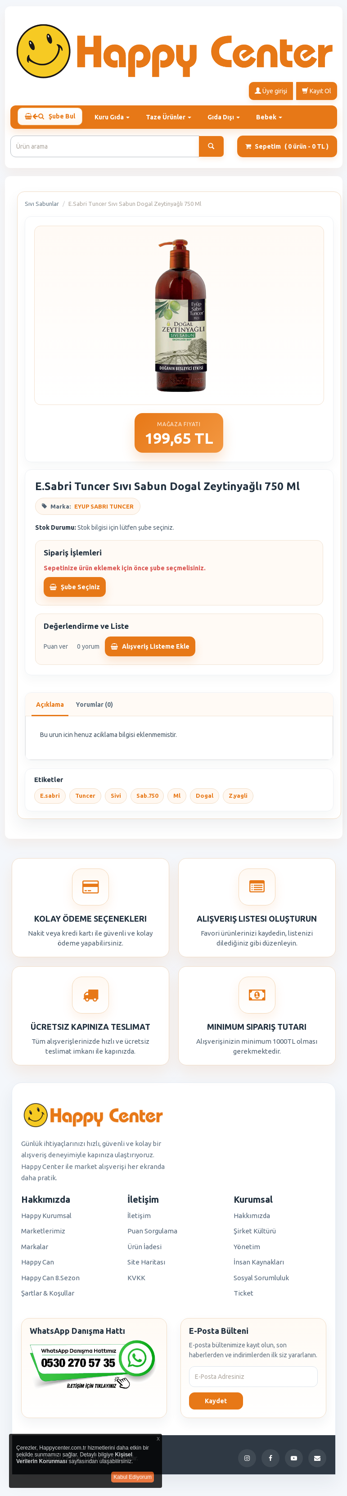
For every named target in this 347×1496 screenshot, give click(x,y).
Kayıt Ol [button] (316, 90)
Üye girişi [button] (271, 90)
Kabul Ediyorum (132, 1477)
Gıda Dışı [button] (228, 116)
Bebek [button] (273, 116)
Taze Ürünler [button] (172, 116)
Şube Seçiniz (75, 590)
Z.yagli (238, 799)
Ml (176, 799)
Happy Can (37, 1265)
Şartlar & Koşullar (47, 1296)
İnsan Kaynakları (259, 1265)
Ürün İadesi (144, 1250)
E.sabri (50, 799)
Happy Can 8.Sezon (50, 1281)
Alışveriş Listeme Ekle (150, 650)
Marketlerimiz (43, 1234)
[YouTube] (294, 1461)
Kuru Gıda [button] (116, 116)
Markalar (34, 1250)
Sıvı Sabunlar (42, 207)
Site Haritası (146, 1265)
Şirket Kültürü (255, 1234)
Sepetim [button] (287, 149)
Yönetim (247, 1250)
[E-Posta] (317, 1461)
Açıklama (50, 708)
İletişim (139, 1219)
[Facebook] (270, 1461)
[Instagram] (247, 1461)
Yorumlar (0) (94, 708)
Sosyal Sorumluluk (261, 1281)
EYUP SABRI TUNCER (104, 509)
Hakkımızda (252, 1219)
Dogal (204, 799)
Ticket (243, 1296)
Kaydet (216, 1404)
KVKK (136, 1281)
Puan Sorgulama (152, 1234)
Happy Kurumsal (46, 1219)
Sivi (116, 799)
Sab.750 (147, 799)
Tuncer (85, 799)
